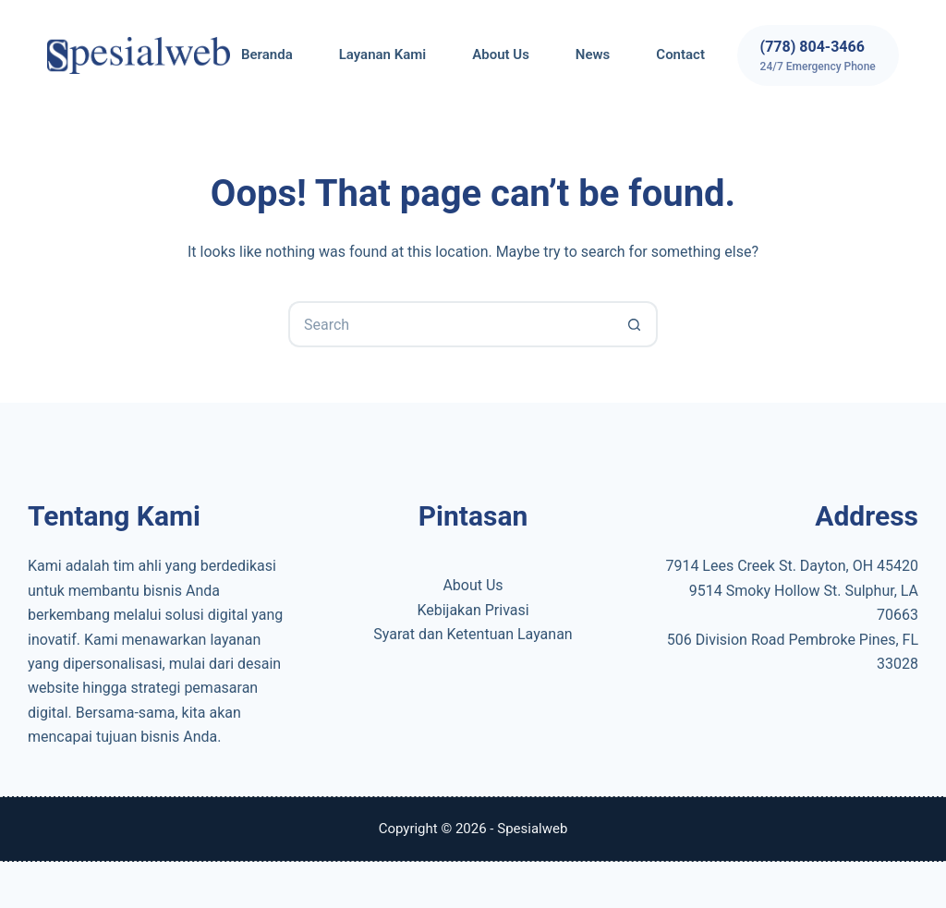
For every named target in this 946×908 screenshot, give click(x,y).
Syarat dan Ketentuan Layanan (472, 634)
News (593, 54)
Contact (680, 54)
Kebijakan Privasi (472, 610)
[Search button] (635, 324)
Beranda (267, 54)
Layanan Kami (382, 54)
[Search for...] (450, 324)
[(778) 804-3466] (818, 55)
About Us (500, 54)
